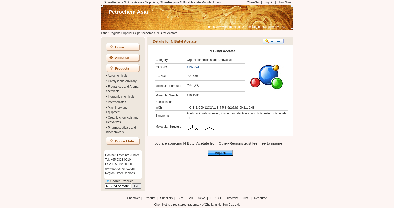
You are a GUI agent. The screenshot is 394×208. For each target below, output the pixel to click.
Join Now (284, 2)
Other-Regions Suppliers (117, 33)
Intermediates (117, 102)
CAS (246, 198)
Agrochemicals (117, 75)
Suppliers (166, 198)
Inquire (220, 153)
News (201, 198)
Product (150, 198)
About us (122, 58)
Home (119, 47)
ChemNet (253, 2)
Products (122, 68)
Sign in (269, 2)
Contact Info (124, 141)
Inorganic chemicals (121, 96)
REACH (215, 198)
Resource (260, 198)
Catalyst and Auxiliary (122, 81)
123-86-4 (193, 67)
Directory (232, 198)
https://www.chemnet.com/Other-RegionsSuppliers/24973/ (246, 27)
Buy (180, 198)
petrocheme (145, 33)
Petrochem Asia (128, 12)
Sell (190, 198)
